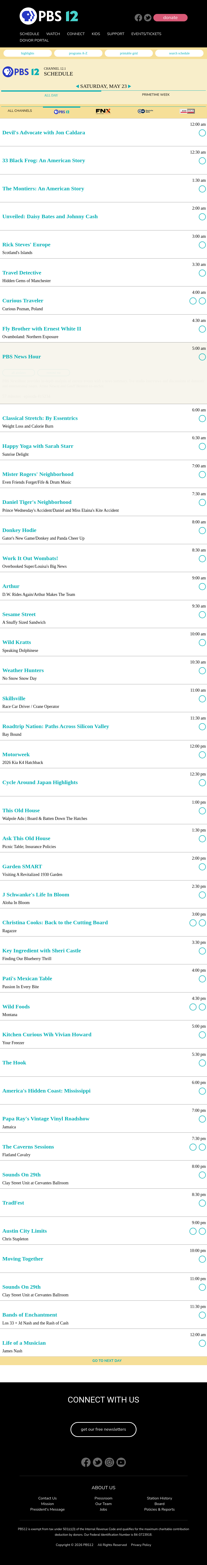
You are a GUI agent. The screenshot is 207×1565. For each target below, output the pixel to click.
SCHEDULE (29, 33)
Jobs (103, 1509)
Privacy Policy (141, 1545)
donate (170, 17)
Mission (47, 1503)
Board (159, 1503)
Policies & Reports (159, 1509)
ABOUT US (103, 1488)
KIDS (96, 33)
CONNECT (76, 33)
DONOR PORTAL (34, 40)
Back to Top (191, 1549)
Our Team (103, 1503)
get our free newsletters (103, 1429)
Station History (159, 1498)
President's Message (47, 1509)
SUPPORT (115, 33)
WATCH (53, 33)
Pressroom (103, 1498)
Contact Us (47, 1498)
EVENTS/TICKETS (146, 33)
